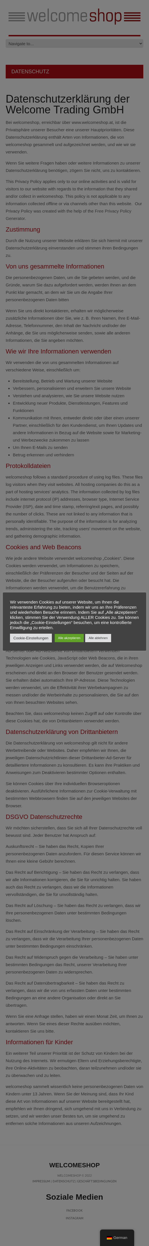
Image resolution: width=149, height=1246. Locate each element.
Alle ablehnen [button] (98, 638)
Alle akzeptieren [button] (69, 638)
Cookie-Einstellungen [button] (30, 638)
